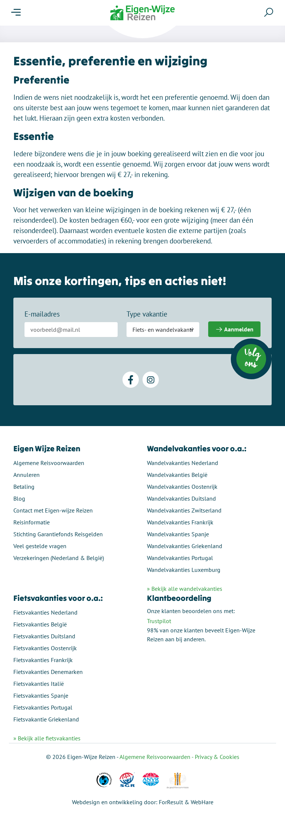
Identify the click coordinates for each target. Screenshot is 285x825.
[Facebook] (130, 379)
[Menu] (15, 12)
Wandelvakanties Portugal (180, 558)
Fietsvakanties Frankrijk (43, 660)
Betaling (24, 486)
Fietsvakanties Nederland (45, 612)
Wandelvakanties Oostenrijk (182, 486)
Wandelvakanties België (177, 474)
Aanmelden (234, 329)
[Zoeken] (269, 12)
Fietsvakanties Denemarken (48, 671)
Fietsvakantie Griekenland (46, 719)
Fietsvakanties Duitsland (44, 636)
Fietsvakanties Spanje (40, 695)
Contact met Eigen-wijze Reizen (53, 510)
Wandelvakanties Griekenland (184, 546)
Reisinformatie (31, 522)
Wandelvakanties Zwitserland (184, 510)
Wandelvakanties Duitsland (181, 498)
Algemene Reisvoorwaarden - (157, 756)
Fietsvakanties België (40, 624)
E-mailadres (42, 314)
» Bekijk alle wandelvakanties (184, 588)
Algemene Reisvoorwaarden (48, 462)
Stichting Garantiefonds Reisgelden (58, 534)
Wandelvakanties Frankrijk (180, 522)
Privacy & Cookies (217, 756)
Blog (19, 498)
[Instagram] (150, 379)
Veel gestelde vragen (39, 546)
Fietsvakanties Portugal (42, 707)
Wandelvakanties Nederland (182, 462)
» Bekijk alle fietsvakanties (47, 738)
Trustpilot (159, 621)
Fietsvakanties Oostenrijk (45, 648)
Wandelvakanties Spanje (178, 534)
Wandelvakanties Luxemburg (183, 569)
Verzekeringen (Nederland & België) (58, 558)
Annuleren (26, 474)
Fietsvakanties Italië (38, 683)
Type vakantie (147, 314)
